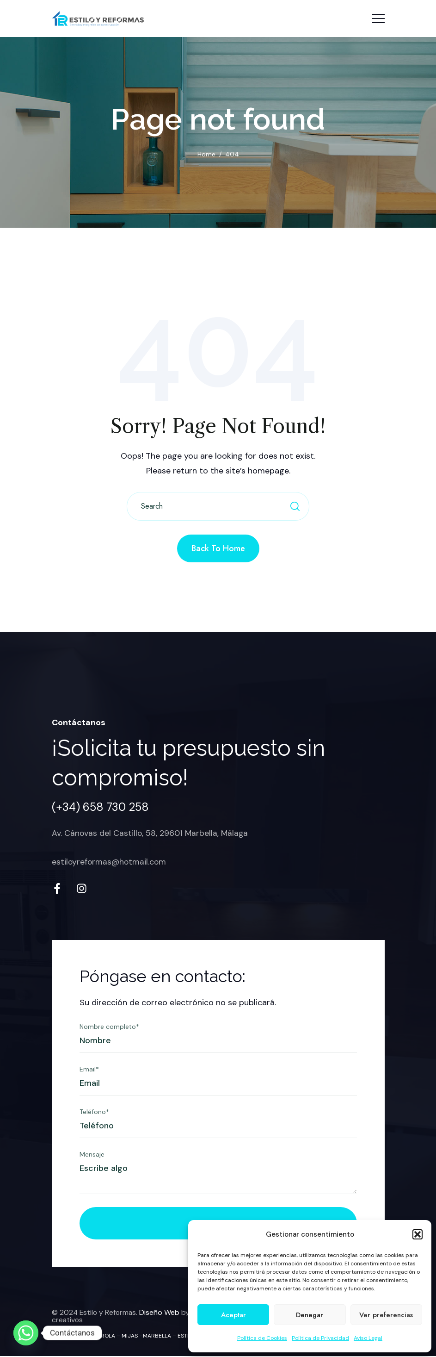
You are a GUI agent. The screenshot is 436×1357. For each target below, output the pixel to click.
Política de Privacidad (320, 1338)
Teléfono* (94, 1113)
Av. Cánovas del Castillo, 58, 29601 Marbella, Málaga (151, 833)
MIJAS (130, 1336)
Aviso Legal (368, 1338)
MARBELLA (157, 1336)
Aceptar (233, 1315)
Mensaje (92, 1155)
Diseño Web (161, 1314)
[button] (417, 1234)
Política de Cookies (262, 1338)
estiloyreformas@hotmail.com (110, 861)
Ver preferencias (386, 1315)
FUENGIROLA (98, 1336)
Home (206, 154)
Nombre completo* (109, 1028)
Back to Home (218, 548)
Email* (89, 1070)
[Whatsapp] (25, 1332)
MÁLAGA (63, 1336)
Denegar (309, 1315)
